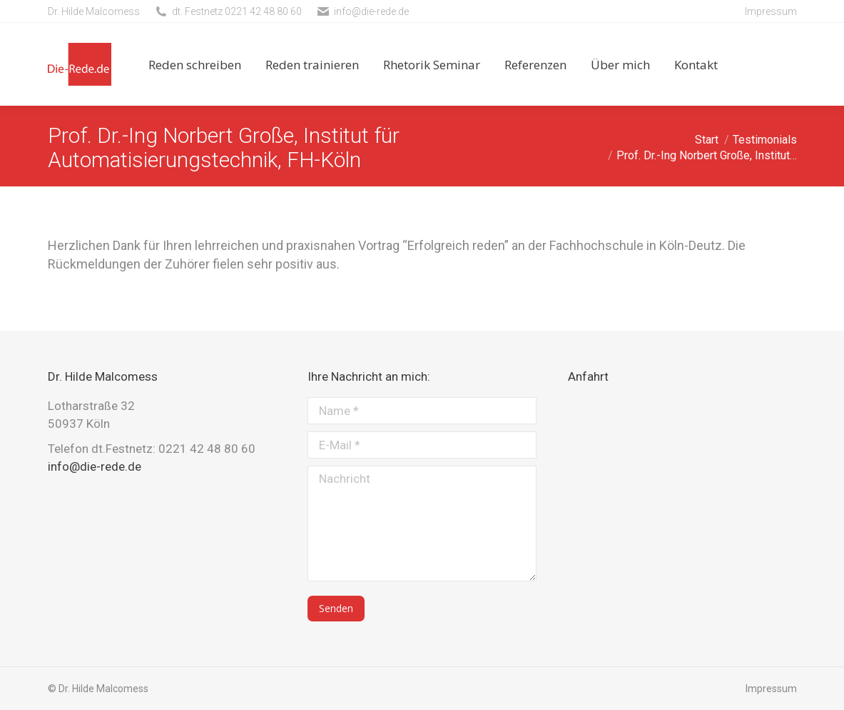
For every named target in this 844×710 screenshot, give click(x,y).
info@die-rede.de (371, 11)
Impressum (771, 11)
